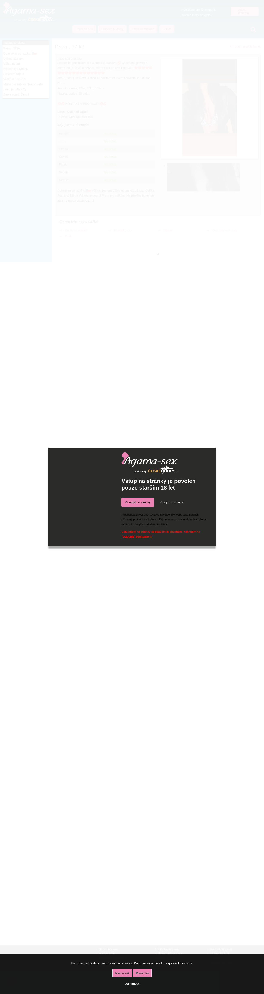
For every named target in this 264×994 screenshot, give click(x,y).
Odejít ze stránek (171, 502)
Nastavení (122, 973)
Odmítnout (132, 983)
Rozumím (142, 973)
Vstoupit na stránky (137, 502)
